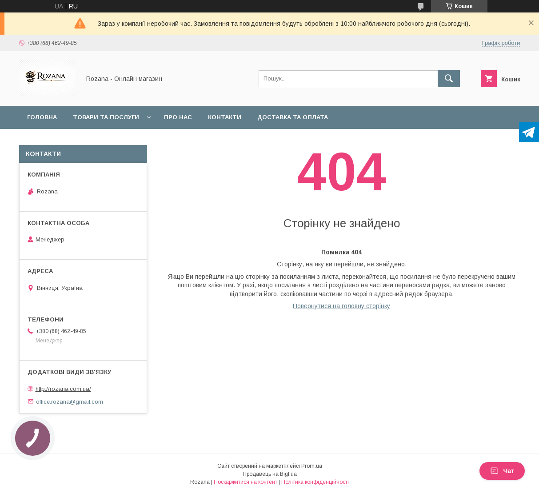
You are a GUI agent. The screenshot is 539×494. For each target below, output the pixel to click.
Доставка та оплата (292, 117)
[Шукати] (449, 78)
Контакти (224, 117)
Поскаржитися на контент (245, 482)
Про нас (178, 117)
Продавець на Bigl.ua (270, 474)
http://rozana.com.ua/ (63, 389)
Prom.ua (311, 466)
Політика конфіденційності (315, 482)
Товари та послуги (106, 117)
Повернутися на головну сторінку (341, 305)
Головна (42, 117)
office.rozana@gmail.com (69, 401)
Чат (502, 471)
